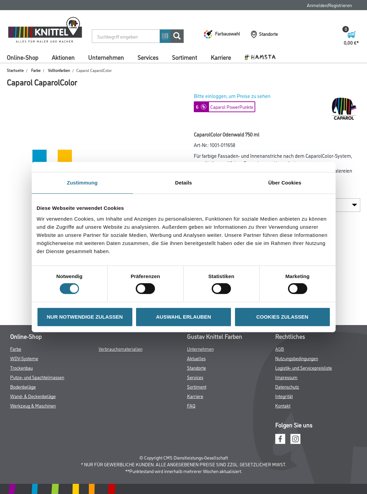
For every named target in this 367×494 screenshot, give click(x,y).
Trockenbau (21, 367)
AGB (279, 348)
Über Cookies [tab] (285, 183)
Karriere (221, 57)
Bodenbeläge (23, 386)
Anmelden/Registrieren (329, 5)
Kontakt (282, 405)
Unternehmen (106, 57)
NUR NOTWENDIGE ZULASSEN (85, 317)
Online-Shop (22, 57)
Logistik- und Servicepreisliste (303, 367)
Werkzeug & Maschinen (33, 405)
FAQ (191, 405)
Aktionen (63, 57)
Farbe (36, 70)
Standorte (196, 367)
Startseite (15, 70)
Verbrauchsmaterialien (120, 348)
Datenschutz (287, 386)
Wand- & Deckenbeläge (33, 396)
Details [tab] (183, 183)
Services (147, 57)
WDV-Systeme (24, 358)
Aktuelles (196, 358)
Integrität (284, 396)
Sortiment (184, 57)
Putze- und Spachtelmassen (37, 377)
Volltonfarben (59, 70)
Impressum (286, 377)
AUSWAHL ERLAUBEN (183, 317)
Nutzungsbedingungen (296, 358)
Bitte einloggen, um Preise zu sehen (232, 95)
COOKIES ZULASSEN (282, 317)
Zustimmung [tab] (82, 183)
